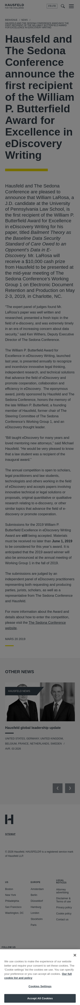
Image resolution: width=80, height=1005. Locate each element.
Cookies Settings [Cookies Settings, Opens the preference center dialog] (40, 989)
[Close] (75, 958)
